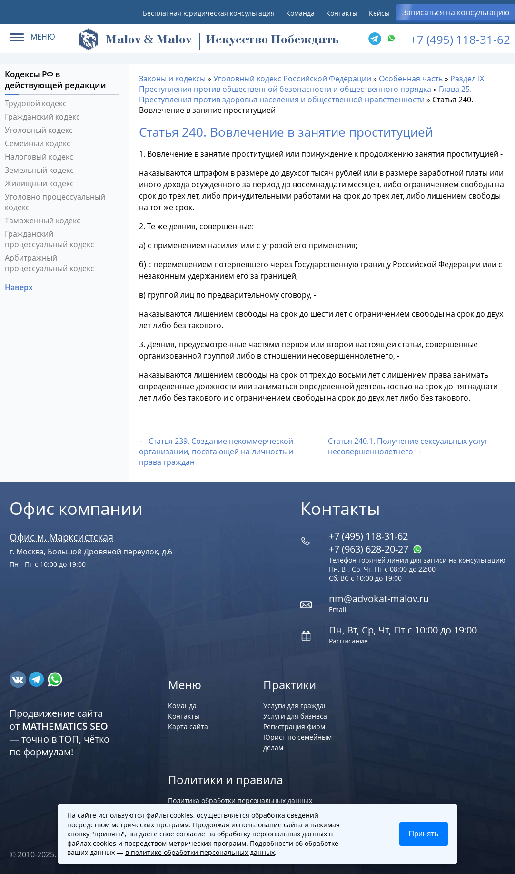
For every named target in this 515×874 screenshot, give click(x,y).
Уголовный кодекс (39, 130)
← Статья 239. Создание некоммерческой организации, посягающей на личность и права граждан (216, 451)
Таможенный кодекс (42, 220)
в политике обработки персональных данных (200, 852)
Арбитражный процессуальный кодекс (49, 262)
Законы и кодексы (172, 78)
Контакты (341, 13)
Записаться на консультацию (455, 12)
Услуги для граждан (295, 705)
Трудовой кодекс (36, 103)
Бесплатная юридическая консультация (209, 13)
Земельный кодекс (39, 170)
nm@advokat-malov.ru (379, 598)
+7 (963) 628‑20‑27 (375, 548)
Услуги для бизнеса (295, 716)
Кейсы (379, 13)
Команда (300, 13)
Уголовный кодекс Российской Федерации (292, 78)
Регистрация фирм (294, 726)
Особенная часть (411, 78)
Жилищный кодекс (39, 183)
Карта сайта (188, 726)
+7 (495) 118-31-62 (460, 39)
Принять (424, 834)
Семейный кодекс (37, 143)
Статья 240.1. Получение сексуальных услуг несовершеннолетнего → (408, 446)
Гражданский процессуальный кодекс (49, 239)
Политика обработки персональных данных (240, 800)
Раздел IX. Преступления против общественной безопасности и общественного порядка (312, 83)
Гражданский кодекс (42, 116)
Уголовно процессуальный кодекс (55, 201)
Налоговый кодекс (39, 156)
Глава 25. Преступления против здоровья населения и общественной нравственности (305, 94)
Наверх (20, 287)
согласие (190, 833)
